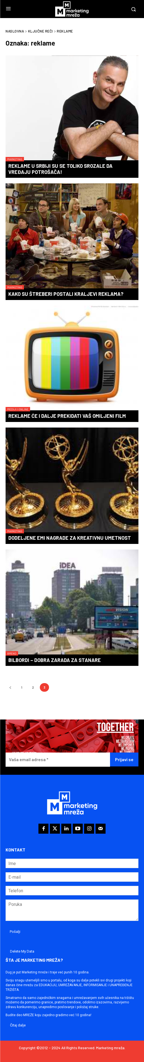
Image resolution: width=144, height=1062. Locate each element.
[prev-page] (10, 687)
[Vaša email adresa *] (58, 760)
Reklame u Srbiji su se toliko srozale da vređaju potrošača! (60, 169)
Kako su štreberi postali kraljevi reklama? (65, 294)
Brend (11, 653)
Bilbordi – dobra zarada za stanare (54, 660)
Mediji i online (17, 409)
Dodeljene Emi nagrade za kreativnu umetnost (69, 538)
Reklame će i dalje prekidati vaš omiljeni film (67, 416)
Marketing (14, 159)
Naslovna (15, 31)
